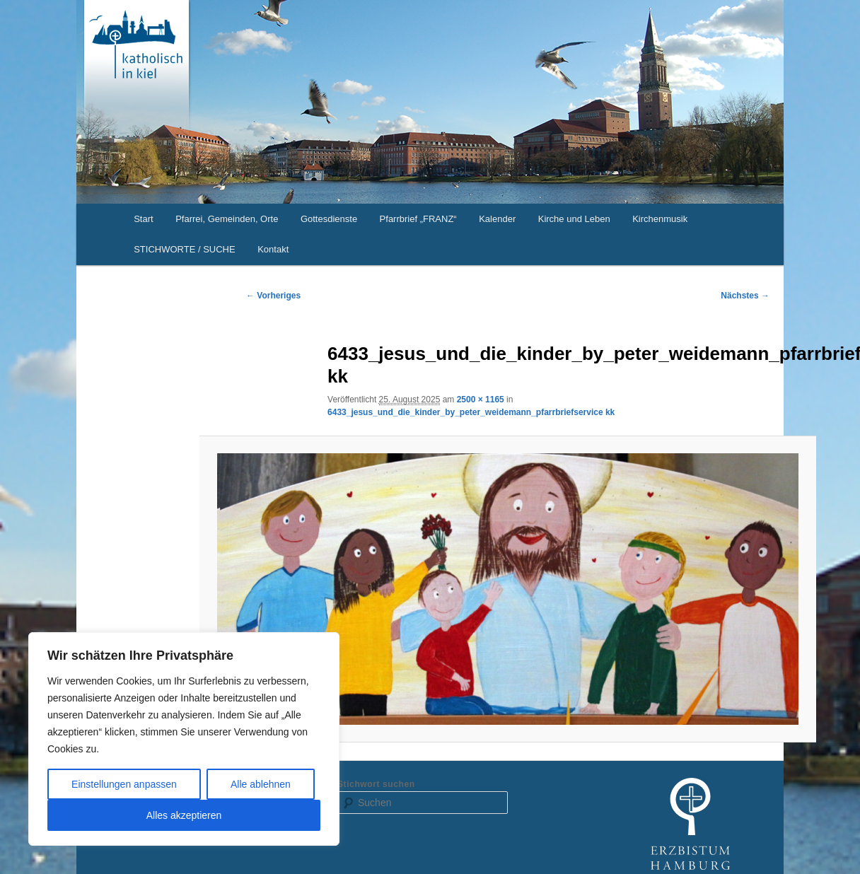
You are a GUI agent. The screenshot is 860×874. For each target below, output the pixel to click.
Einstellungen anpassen (124, 784)
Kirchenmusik (659, 219)
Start (143, 219)
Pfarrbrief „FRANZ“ (418, 219)
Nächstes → (745, 296)
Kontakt (273, 249)
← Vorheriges (273, 296)
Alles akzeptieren (184, 815)
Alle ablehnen (261, 784)
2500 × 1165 (480, 399)
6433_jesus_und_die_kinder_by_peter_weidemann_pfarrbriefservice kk (471, 412)
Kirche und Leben (574, 219)
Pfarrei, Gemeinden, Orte (226, 219)
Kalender (497, 219)
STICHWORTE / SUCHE (185, 249)
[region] (183, 739)
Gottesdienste (329, 219)
